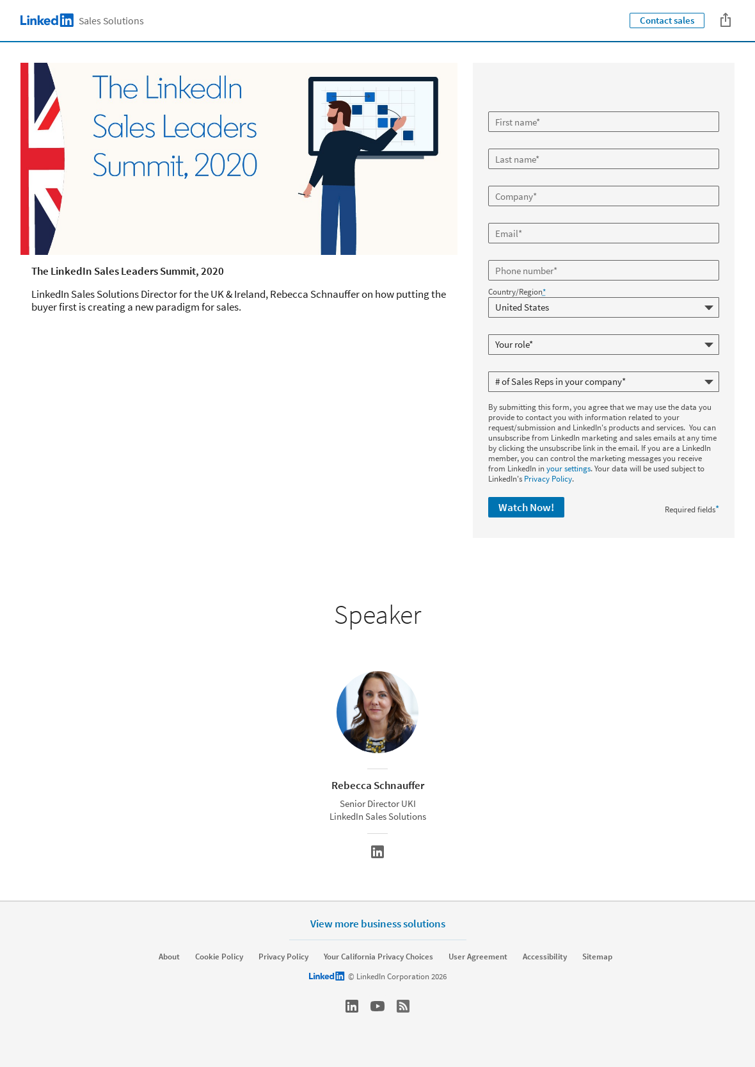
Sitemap (597, 957)
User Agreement (478, 957)
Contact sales (667, 20)
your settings (568, 468)
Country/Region (517, 292)
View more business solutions (377, 923)
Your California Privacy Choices (378, 957)
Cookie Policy (219, 957)
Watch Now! (526, 507)
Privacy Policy (548, 478)
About (169, 957)
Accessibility (545, 957)
